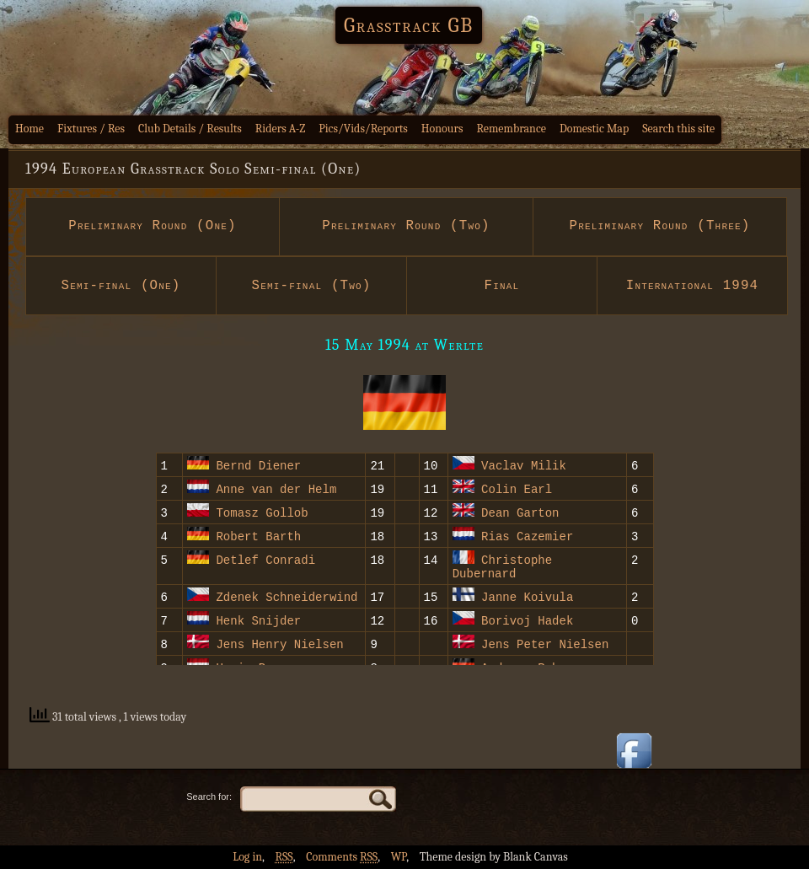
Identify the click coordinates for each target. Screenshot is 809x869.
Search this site (678, 128)
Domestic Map (594, 128)
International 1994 (693, 285)
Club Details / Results (190, 128)
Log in (247, 857)
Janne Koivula (527, 599)
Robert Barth (258, 536)
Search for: (209, 796)
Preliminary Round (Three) (660, 226)
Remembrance (511, 128)
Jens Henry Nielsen (279, 646)
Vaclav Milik (523, 465)
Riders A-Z (280, 128)
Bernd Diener (258, 465)
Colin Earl (516, 488)
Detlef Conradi (265, 559)
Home (29, 128)
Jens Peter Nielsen (544, 646)
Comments (342, 857)
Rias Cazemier (527, 536)
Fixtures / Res (91, 128)
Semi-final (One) (120, 285)
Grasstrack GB (409, 25)
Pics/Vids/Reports (363, 128)
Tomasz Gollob (262, 512)
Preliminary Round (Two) (406, 226)
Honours (442, 128)
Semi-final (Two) (311, 285)
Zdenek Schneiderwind (286, 599)
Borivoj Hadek (527, 622)
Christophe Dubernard (502, 567)
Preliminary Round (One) (153, 226)
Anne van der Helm (276, 488)
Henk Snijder (258, 622)
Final (502, 285)
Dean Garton (520, 512)
